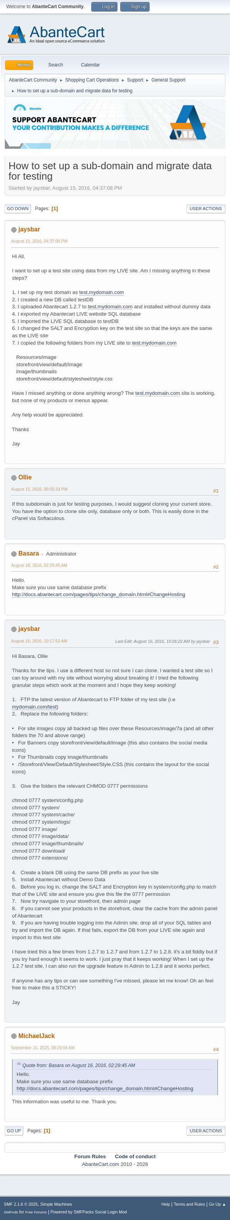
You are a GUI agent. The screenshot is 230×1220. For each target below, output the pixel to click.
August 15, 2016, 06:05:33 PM (39, 489)
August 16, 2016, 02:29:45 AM (39, 565)
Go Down (18, 208)
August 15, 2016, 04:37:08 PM (39, 241)
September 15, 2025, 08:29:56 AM (43, 1047)
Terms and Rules (189, 1204)
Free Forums (36, 1212)
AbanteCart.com (100, 1164)
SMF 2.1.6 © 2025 (21, 1204)
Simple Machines (56, 1204)
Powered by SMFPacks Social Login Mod (89, 1212)
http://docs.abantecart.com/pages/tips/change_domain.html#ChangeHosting (98, 594)
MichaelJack (36, 1036)
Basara (28, 553)
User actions (206, 208)
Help (166, 1204)
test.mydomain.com (101, 292)
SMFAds (11, 1212)
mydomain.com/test (34, 707)
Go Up (14, 1130)
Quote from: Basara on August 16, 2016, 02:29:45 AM (78, 1065)
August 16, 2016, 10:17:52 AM (39, 641)
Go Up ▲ (217, 1204)
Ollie (25, 477)
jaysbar (29, 229)
